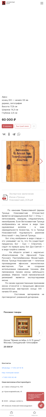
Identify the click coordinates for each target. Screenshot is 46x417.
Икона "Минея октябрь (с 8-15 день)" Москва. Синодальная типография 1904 (22, 341)
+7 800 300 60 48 (9, 377)
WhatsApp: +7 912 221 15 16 (12, 368)
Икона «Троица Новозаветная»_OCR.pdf (21, 198)
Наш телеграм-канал (10, 373)
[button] (41, 161)
